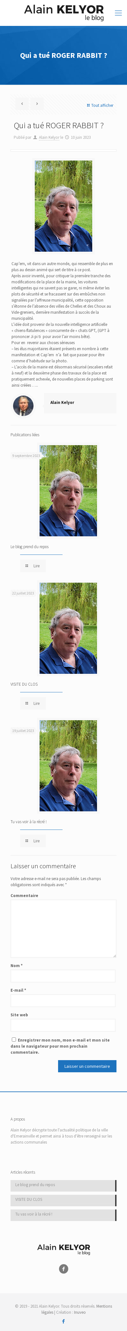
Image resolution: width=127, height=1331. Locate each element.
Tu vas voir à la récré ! (29, 821)
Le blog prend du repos (30, 546)
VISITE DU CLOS (24, 684)
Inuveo (80, 1312)
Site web (19, 1015)
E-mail (18, 990)
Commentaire (24, 895)
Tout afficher (99, 105)
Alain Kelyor (49, 137)
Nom (17, 965)
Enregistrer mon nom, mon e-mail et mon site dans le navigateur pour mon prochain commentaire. (60, 1046)
